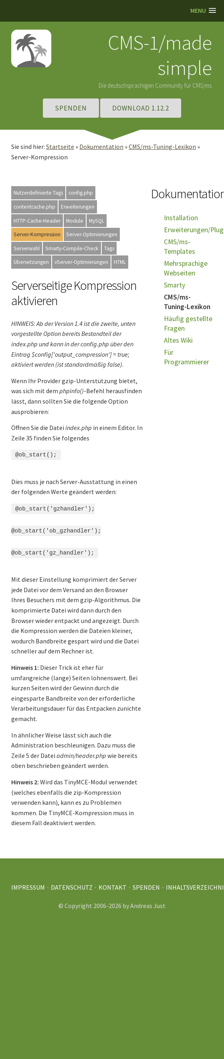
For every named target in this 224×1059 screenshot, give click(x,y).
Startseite (60, 147)
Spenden (71, 108)
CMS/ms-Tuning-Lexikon (162, 147)
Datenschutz (72, 882)
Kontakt (113, 882)
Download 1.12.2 (140, 108)
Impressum (28, 882)
